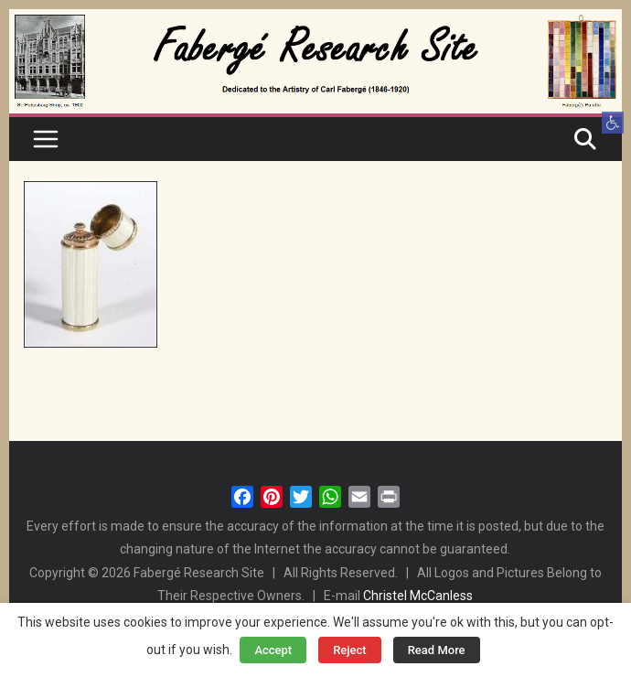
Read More (436, 650)
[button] (613, 123)
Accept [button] (273, 650)
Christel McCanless (418, 595)
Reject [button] (350, 650)
